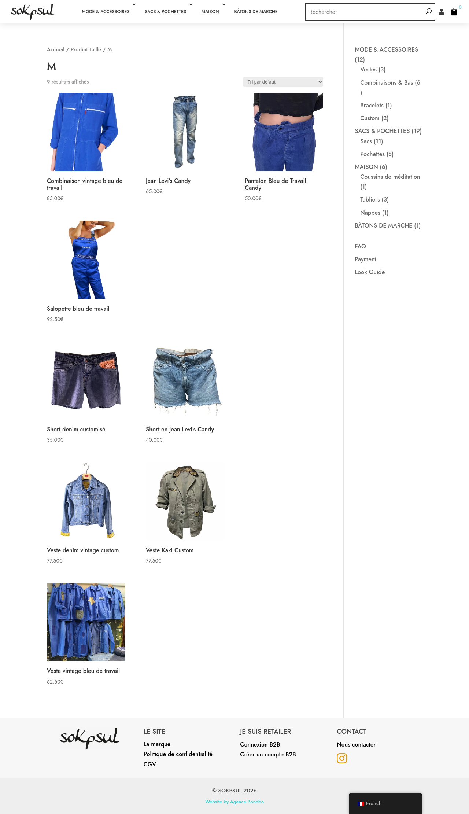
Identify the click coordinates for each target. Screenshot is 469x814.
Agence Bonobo (247, 801)
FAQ (360, 246)
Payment (365, 259)
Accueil (55, 49)
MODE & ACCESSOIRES (105, 11)
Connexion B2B (260, 744)
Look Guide (370, 272)
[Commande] (283, 82)
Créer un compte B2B (268, 754)
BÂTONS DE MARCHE (256, 11)
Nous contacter (356, 744)
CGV (150, 764)
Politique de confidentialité (178, 754)
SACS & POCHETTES (165, 11)
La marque (157, 744)
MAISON (210, 11)
